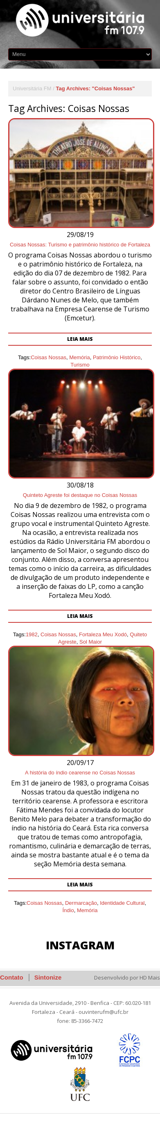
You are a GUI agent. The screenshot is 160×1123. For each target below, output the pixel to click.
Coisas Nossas (44, 903)
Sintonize (48, 977)
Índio (68, 910)
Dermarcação (81, 903)
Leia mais (80, 884)
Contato (11, 977)
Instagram (80, 945)
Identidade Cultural (122, 903)
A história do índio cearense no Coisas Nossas (80, 773)
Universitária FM (32, 88)
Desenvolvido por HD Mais (127, 977)
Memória (87, 910)
